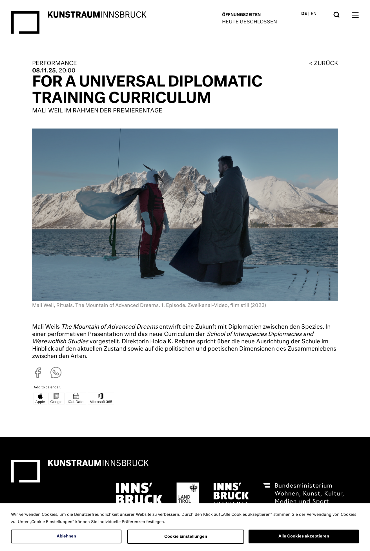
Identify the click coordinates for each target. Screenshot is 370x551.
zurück (326, 63)
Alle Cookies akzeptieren (303, 536)
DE (304, 14)
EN (313, 14)
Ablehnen (66, 536)
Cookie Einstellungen (185, 537)
